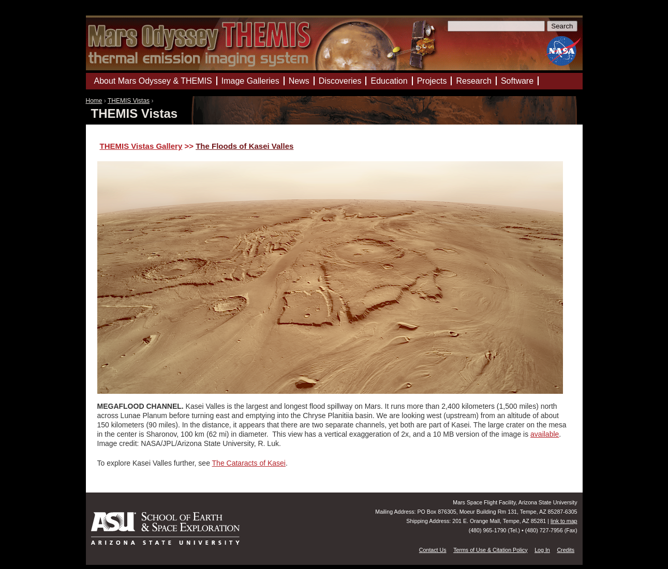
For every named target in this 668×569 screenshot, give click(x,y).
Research (473, 80)
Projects (432, 80)
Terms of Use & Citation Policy (490, 550)
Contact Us (433, 550)
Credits (565, 550)
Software (517, 80)
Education (388, 80)
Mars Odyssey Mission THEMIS (116, 12)
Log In (542, 550)
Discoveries (340, 80)
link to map (564, 521)
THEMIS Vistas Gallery (141, 146)
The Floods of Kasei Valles (244, 146)
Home (94, 100)
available (544, 434)
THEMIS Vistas (129, 100)
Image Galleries (250, 80)
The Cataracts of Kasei (249, 463)
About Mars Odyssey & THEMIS (153, 80)
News (299, 80)
